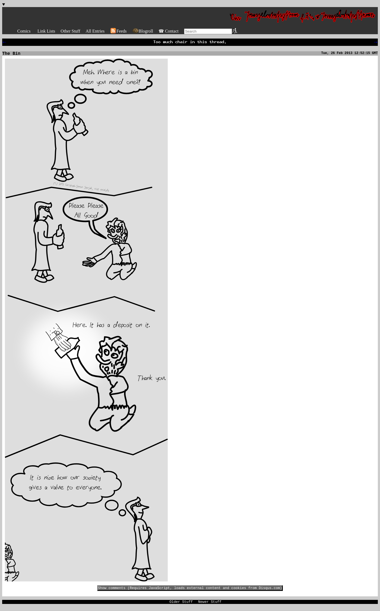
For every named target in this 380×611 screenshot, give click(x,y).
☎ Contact (169, 31)
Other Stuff (70, 31)
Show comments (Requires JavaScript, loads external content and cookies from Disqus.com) (190, 590)
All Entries (95, 31)
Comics (24, 31)
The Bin (11, 55)
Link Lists (46, 31)
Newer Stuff (209, 605)
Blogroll (142, 31)
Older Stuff (181, 605)
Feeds (118, 31)
